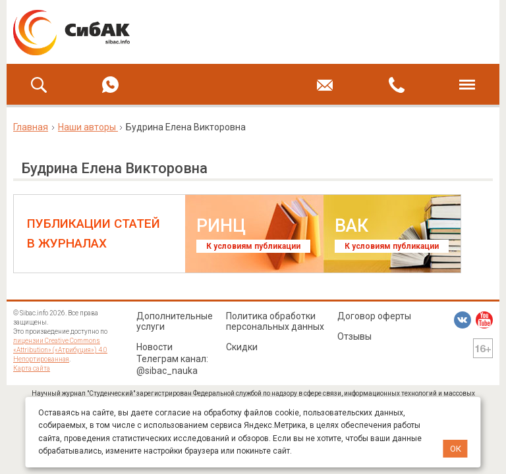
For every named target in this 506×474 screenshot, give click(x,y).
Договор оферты (374, 316)
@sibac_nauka (167, 370)
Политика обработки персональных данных (275, 321)
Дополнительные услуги (174, 321)
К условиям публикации (253, 246)
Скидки (242, 347)
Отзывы (354, 336)
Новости (154, 347)
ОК (455, 449)
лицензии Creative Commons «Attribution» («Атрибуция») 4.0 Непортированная (60, 350)
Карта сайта (31, 368)
